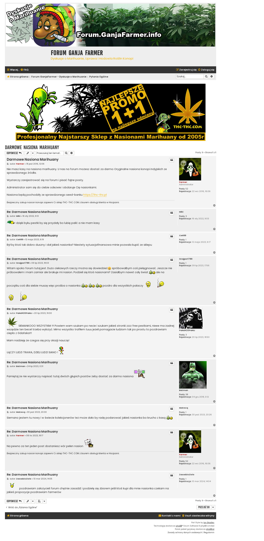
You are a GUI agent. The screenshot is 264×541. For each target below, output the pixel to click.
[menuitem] (24, 69)
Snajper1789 (185, 259)
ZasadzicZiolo (186, 474)
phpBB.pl (210, 529)
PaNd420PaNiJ (187, 330)
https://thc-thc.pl (95, 195)
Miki (181, 212)
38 (187, 394)
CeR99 (182, 235)
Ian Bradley (208, 522)
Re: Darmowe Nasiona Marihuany (32, 212)
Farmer (183, 182)
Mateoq (183, 408)
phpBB (179, 526)
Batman (183, 390)
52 (187, 189)
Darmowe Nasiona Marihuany (32, 147)
